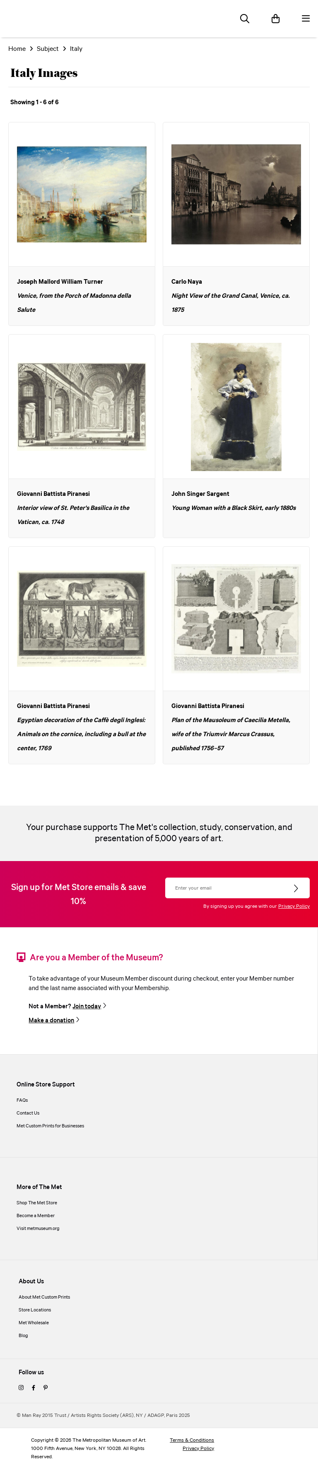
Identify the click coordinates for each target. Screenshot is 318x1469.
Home (17, 49)
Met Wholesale (34, 1323)
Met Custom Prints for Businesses (50, 1126)
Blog (23, 1336)
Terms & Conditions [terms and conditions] (192, 1440)
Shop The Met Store (37, 1203)
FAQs (22, 1100)
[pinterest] (45, 1388)
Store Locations (35, 1310)
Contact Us (28, 1113)
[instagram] (21, 1388)
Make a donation (51, 1021)
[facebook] (33, 1388)
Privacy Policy (294, 906)
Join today (86, 1006)
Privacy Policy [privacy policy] (198, 1448)
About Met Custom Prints (44, 1297)
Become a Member (36, 1216)
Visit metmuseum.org (38, 1228)
